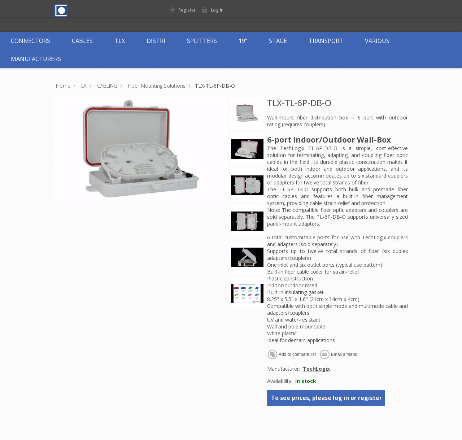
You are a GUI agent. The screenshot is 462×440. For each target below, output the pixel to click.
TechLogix (316, 368)
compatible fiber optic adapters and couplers (345, 209)
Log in (216, 10)
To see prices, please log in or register (326, 398)
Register (186, 10)
